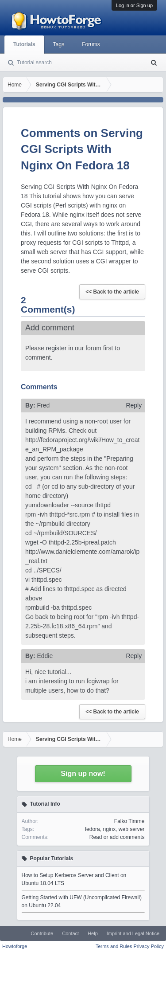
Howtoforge (14, 946)
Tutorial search (34, 62)
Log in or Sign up (134, 5)
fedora (92, 829)
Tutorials (24, 44)
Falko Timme (129, 821)
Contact (70, 933)
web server (132, 829)
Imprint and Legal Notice (133, 933)
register (56, 348)
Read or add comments (117, 837)
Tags (58, 44)
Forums (91, 44)
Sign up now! (83, 773)
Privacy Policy (149, 946)
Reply (134, 405)
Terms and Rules (114, 946)
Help (93, 933)
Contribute (42, 933)
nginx (109, 829)
